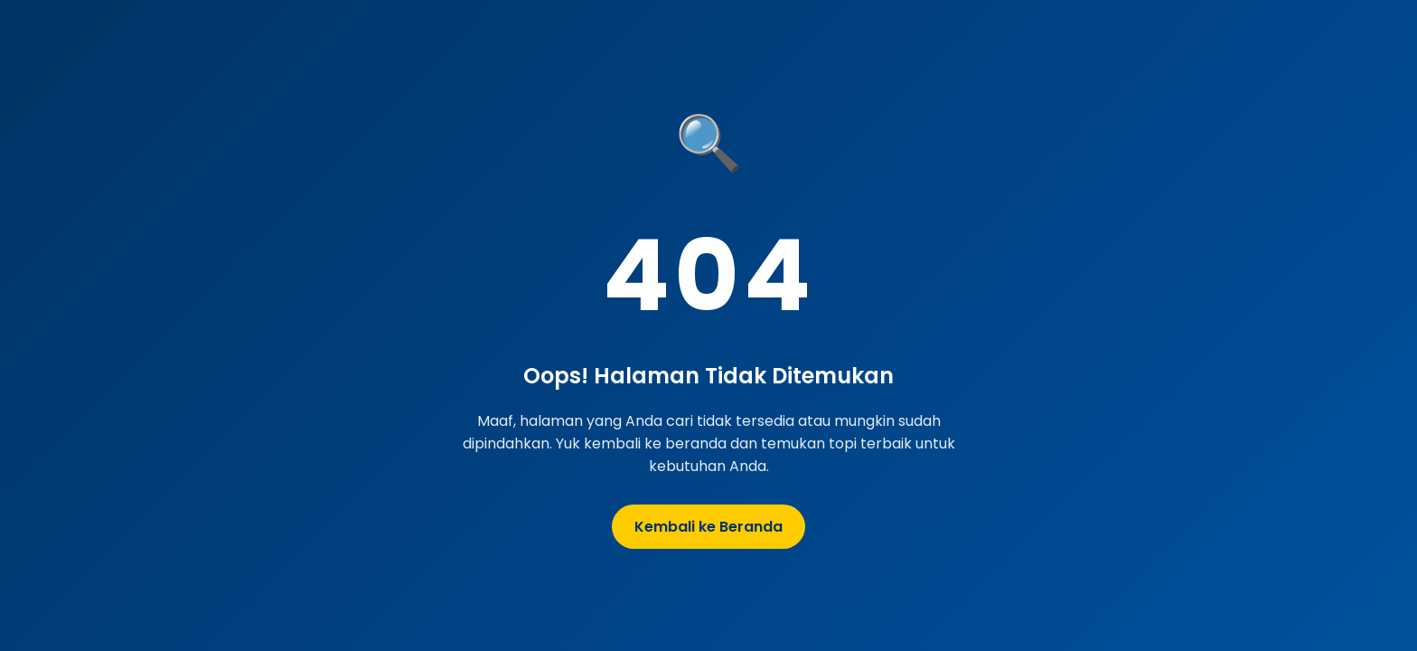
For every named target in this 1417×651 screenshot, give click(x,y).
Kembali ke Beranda (708, 526)
